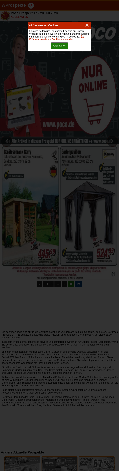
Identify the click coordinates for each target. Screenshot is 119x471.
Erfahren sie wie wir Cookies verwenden (56, 38)
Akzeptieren (59, 45)
